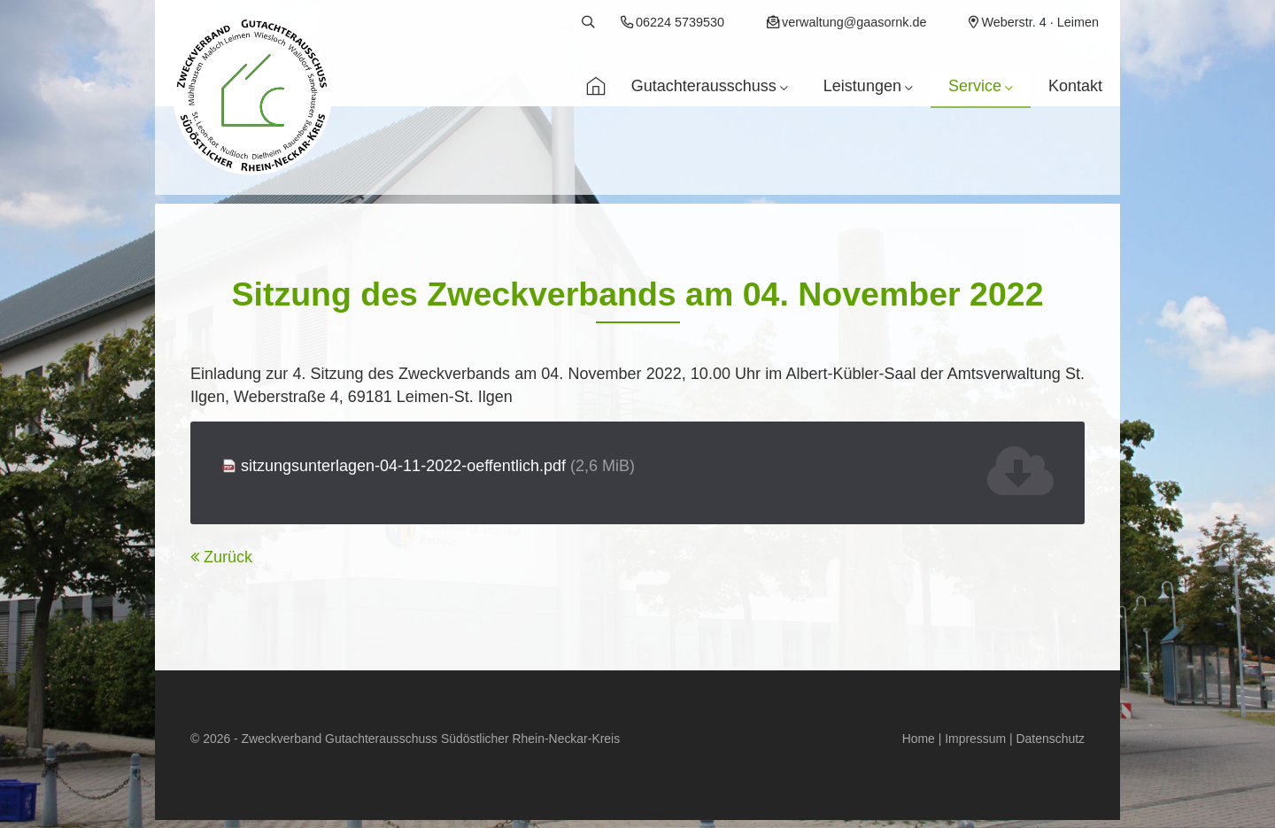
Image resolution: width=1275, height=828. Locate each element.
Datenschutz (1050, 738)
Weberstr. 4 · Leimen (1040, 22)
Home (918, 738)
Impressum (975, 738)
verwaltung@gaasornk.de (854, 22)
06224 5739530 (680, 22)
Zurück (228, 557)
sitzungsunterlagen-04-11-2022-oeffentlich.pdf (438, 466)
